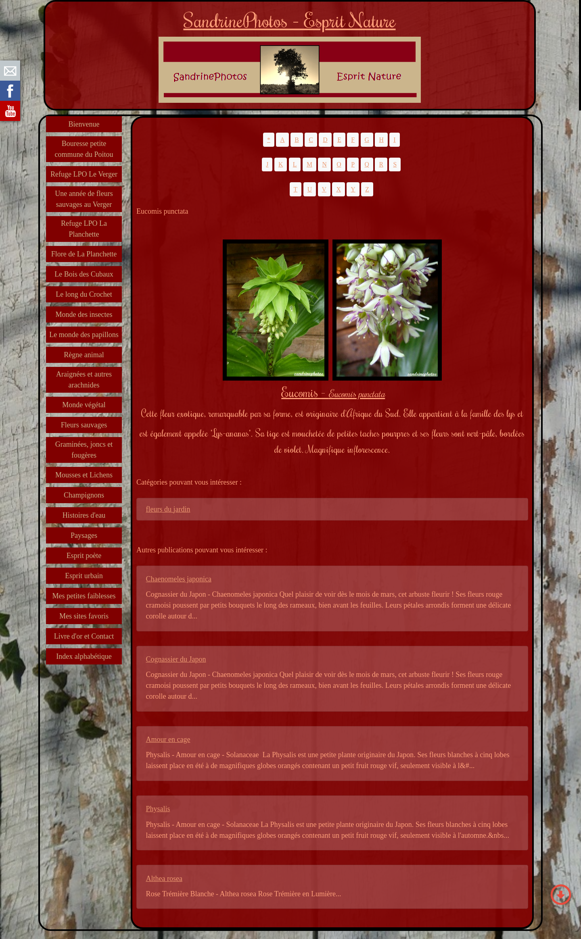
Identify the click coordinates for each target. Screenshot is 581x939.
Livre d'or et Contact (84, 636)
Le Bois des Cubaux (83, 274)
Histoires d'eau (84, 515)
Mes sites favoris (84, 616)
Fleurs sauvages (84, 425)
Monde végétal (83, 405)
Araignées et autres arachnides (84, 379)
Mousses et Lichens (84, 475)
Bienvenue (84, 124)
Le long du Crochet (84, 294)
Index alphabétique (83, 656)
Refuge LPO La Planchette (84, 228)
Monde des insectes (84, 314)
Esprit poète (84, 556)
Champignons (84, 495)
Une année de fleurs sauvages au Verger (84, 198)
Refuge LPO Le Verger (83, 174)
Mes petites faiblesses (84, 596)
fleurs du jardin (168, 509)
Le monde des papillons (83, 335)
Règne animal (84, 355)
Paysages (84, 535)
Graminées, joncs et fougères (84, 449)
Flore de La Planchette (84, 254)
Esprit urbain (83, 576)
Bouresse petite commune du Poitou (84, 148)
